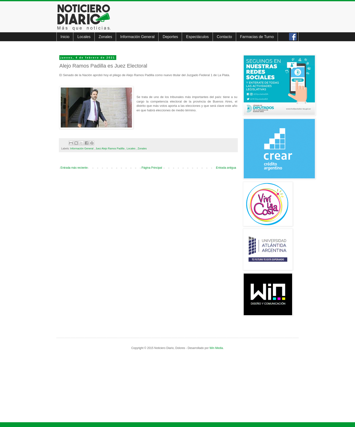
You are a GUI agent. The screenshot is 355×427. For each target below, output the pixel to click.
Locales (83, 37)
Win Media (216, 348)
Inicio (65, 37)
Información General (137, 37)
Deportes (170, 37)
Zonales (105, 37)
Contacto (224, 37)
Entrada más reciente (74, 167)
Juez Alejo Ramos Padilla (110, 148)
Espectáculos (197, 37)
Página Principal (151, 167)
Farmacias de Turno (257, 37)
